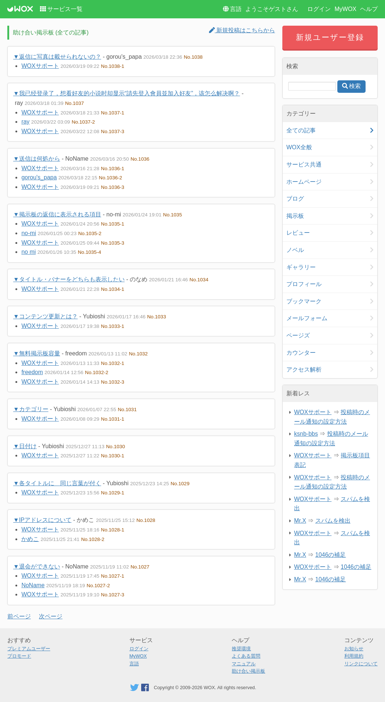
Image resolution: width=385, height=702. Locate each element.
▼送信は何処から (36, 159)
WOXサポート (40, 66)
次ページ (50, 616)
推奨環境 (241, 648)
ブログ (295, 198)
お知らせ (353, 648)
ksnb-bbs (306, 434)
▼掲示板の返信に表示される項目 (57, 214)
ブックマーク (304, 301)
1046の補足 (330, 555)
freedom (32, 372)
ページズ (298, 335)
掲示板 (295, 216)
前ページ (19, 616)
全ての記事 (301, 130)
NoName (32, 585)
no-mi (28, 233)
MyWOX (345, 9)
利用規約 (353, 656)
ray (25, 121)
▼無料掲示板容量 (36, 353)
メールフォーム (306, 318)
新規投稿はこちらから (242, 30)
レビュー (298, 233)
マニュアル (244, 663)
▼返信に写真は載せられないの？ (57, 57)
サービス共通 (304, 164)
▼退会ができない (36, 566)
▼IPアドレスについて (42, 520)
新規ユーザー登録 (330, 37)
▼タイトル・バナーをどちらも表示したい (69, 279)
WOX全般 (299, 147)
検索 (355, 86)
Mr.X (300, 521)
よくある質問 (246, 656)
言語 (236, 9)
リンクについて (361, 663)
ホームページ (304, 182)
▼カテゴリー (30, 409)
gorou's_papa (38, 177)
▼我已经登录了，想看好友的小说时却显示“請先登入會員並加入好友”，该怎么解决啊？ (126, 93)
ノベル (295, 250)
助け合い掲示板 (248, 671)
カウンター (301, 353)
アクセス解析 (304, 369)
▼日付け (25, 446)
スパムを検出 (333, 521)
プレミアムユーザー (28, 648)
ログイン (319, 9)
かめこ (30, 539)
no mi (28, 252)
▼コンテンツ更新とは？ (45, 316)
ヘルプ (369, 9)
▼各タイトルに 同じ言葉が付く (57, 483)
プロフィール (304, 284)
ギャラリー (301, 267)
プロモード (19, 656)
